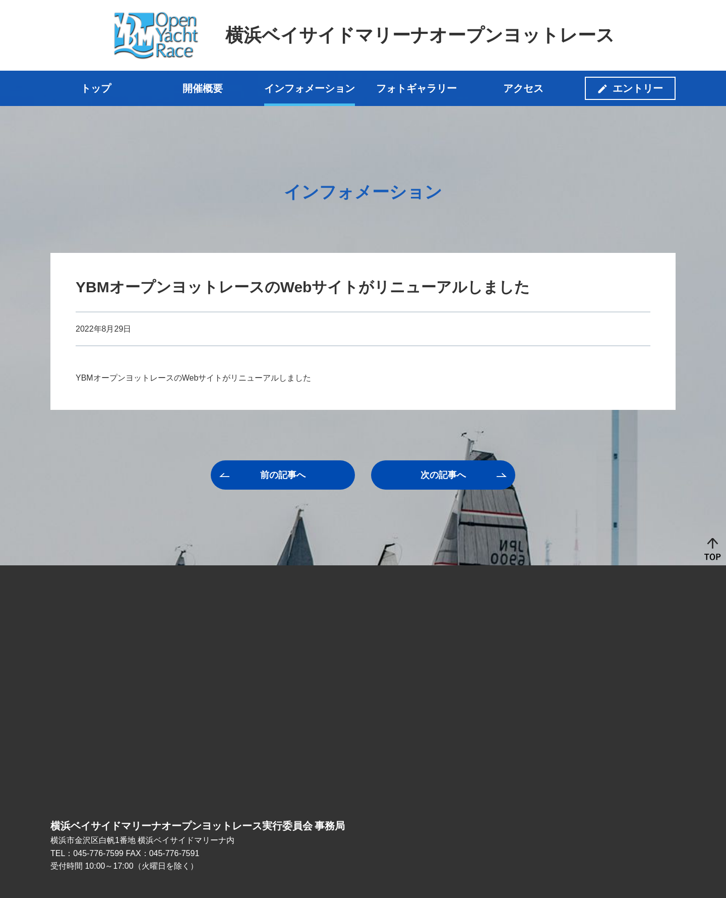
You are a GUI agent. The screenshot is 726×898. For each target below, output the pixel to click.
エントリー (638, 88)
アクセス (523, 88)
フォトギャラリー (416, 88)
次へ (443, 475)
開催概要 (203, 88)
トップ (96, 88)
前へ (283, 475)
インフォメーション (309, 88)
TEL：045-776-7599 (87, 853)
